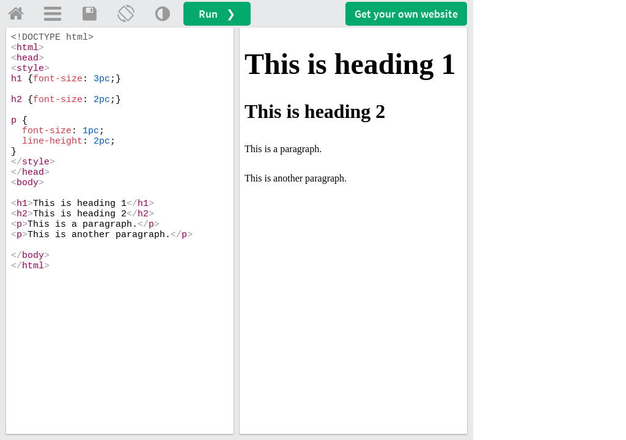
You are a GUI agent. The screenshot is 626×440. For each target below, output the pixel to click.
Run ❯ (217, 14)
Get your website (406, 14)
